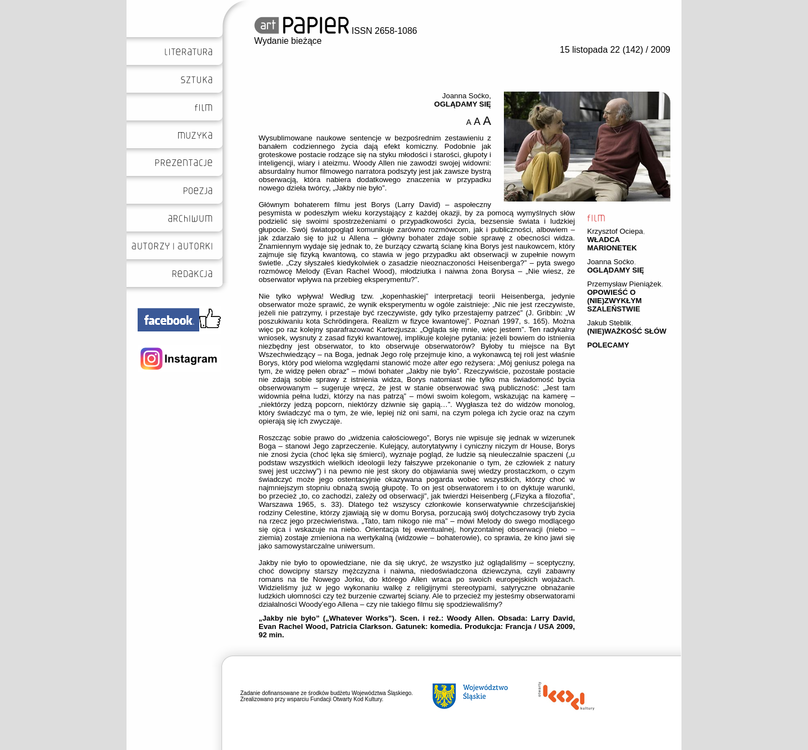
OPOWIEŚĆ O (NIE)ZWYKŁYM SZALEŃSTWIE (614, 300)
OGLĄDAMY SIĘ (615, 270)
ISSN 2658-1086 (335, 31)
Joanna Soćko (610, 262)
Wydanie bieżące (288, 41)
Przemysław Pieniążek (624, 284)
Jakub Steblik (609, 323)
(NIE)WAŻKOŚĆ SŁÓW (626, 331)
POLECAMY (608, 345)
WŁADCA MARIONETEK (612, 243)
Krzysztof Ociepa (615, 231)
